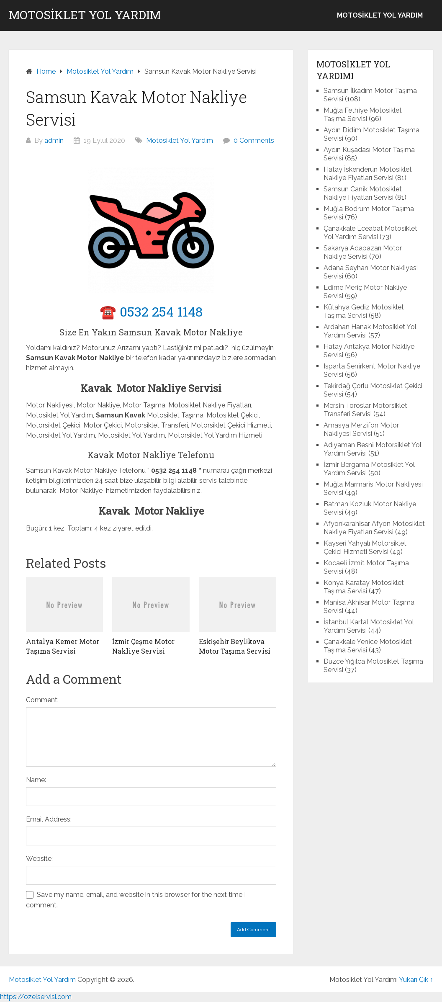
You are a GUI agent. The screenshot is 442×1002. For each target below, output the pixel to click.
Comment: (42, 700)
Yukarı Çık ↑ (416, 980)
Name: (36, 780)
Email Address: (49, 819)
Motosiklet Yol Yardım (85, 15)
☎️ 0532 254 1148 (151, 311)
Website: (39, 859)
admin (54, 140)
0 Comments (254, 140)
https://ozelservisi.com (36, 997)
